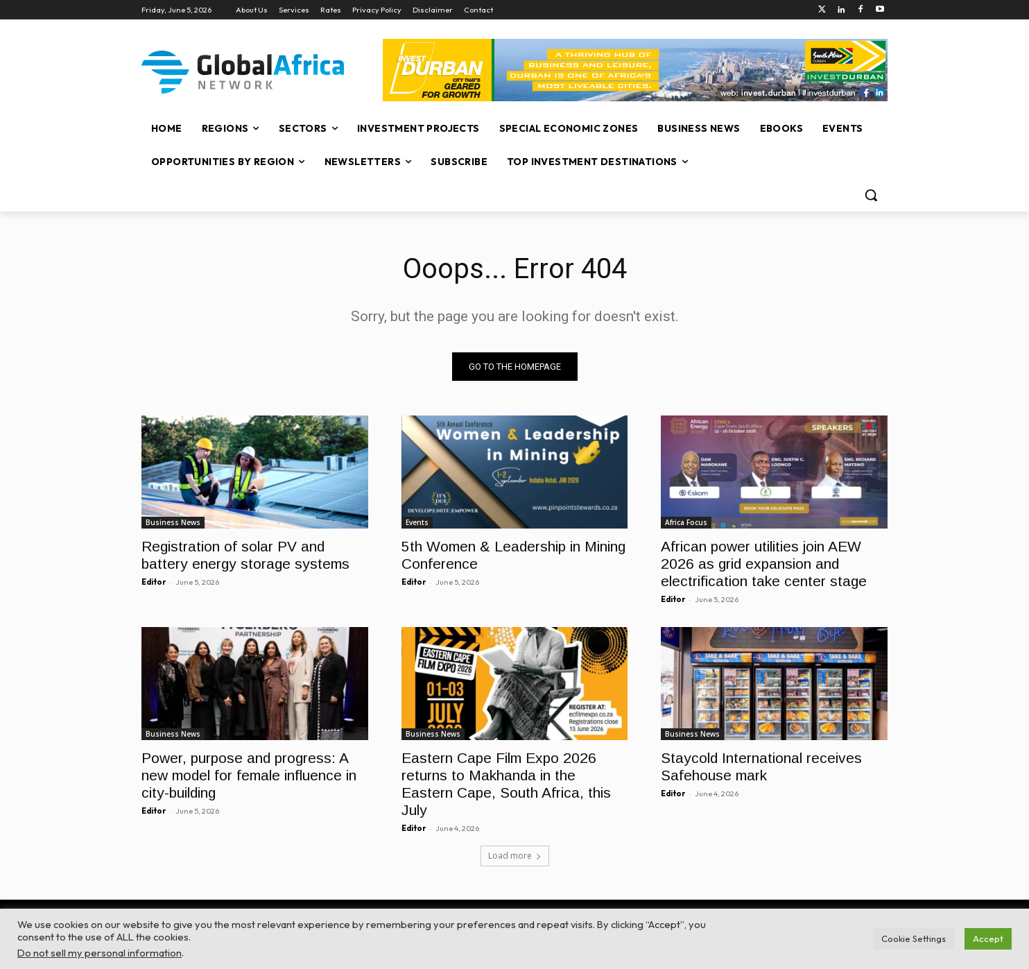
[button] (871, 195)
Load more (515, 855)
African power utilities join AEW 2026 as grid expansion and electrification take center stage (764, 563)
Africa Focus (686, 522)
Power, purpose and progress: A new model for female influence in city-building (248, 776)
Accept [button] (988, 938)
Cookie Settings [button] (913, 938)
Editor (153, 582)
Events (417, 522)
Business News (173, 522)
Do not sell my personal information (99, 952)
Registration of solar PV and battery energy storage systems (245, 555)
